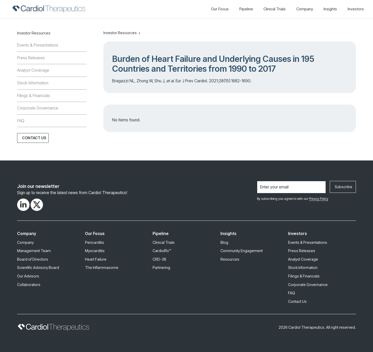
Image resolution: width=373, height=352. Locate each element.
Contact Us (34, 138)
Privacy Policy (318, 199)
